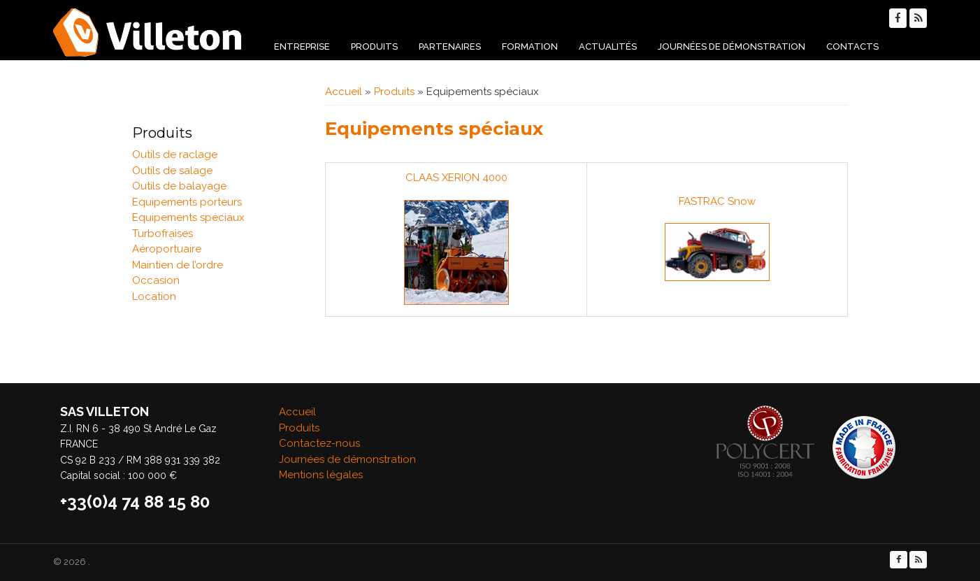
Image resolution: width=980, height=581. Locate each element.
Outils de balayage (179, 186)
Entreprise (302, 46)
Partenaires (450, 46)
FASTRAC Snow (717, 201)
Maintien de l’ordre (177, 265)
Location (154, 296)
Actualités (608, 46)
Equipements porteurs (187, 202)
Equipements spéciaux (188, 217)
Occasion (156, 280)
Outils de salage (172, 170)
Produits (374, 46)
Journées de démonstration (731, 46)
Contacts (852, 46)
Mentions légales (321, 474)
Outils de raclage (174, 154)
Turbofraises (162, 233)
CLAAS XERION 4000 (456, 177)
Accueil (343, 91)
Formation (530, 46)
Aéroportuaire (166, 249)
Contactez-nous (319, 443)
